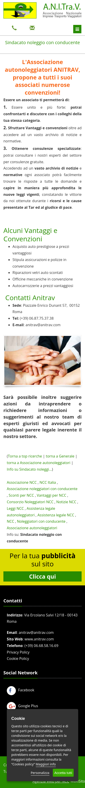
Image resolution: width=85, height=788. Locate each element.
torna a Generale (60, 456)
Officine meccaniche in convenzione (42, 279)
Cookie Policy (18, 658)
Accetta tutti (63, 773)
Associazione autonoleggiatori (32, 527)
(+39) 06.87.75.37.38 (36, 318)
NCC (10, 521)
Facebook (20, 689)
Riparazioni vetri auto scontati (37, 272)
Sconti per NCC (21, 495)
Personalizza (40, 773)
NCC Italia (47, 482)
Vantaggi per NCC (51, 495)
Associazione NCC (22, 482)
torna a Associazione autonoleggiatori (38, 462)
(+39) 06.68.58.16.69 (41, 645)
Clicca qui (42, 576)
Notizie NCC (66, 501)
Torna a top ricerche (25, 456)
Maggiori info (46, 764)
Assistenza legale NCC (55, 515)
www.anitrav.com (39, 639)
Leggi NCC (15, 508)
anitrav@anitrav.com (43, 324)
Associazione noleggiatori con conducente (42, 488)
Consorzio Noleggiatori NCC (30, 501)
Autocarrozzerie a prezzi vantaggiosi (42, 285)
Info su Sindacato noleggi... (29, 469)
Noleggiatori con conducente (41, 521)
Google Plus (22, 705)
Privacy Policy (18, 652)
